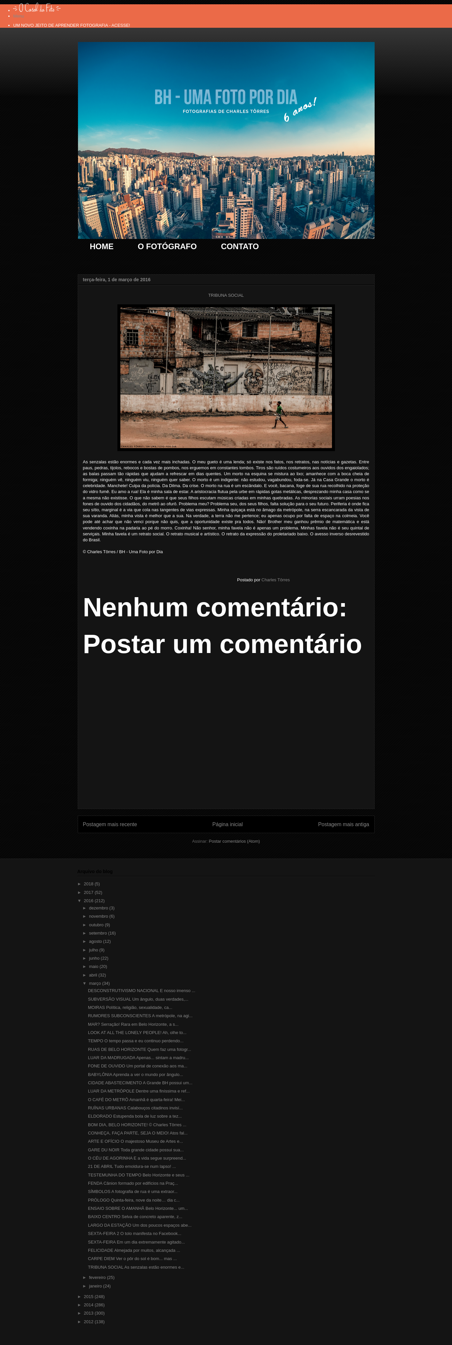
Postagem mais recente (110, 824)
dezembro (99, 907)
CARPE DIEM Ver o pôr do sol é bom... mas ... (132, 1258)
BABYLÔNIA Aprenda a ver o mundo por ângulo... (135, 1074)
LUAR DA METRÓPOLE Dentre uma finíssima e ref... (139, 1091)
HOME (102, 246)
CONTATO (240, 246)
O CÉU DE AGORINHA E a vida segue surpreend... (137, 1158)
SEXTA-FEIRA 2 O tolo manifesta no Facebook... (134, 1233)
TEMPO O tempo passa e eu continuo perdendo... (136, 1040)
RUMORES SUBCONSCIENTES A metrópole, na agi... (140, 1015)
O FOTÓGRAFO (167, 246)
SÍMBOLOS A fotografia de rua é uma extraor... (133, 1191)
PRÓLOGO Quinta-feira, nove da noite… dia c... (134, 1200)
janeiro (96, 1286)
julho (94, 949)
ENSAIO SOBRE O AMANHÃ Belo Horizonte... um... (138, 1208)
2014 (89, 1304)
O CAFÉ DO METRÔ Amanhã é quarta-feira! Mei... (136, 1099)
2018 (89, 883)
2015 (89, 1296)
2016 (89, 900)
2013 (89, 1313)
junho (95, 958)
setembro (98, 933)
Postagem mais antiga (343, 824)
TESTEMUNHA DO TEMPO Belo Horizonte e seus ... (138, 1174)
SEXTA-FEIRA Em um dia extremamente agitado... (136, 1242)
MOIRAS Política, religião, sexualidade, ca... (130, 1007)
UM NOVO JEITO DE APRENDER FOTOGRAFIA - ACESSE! (71, 25)
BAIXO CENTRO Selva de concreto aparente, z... (135, 1216)
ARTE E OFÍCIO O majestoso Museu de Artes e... (135, 1141)
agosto (96, 941)
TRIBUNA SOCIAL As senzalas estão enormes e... (136, 1267)
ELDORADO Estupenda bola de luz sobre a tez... (135, 1116)
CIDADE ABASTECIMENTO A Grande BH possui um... (140, 1082)
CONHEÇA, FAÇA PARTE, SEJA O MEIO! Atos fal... (138, 1133)
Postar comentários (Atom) (234, 841)
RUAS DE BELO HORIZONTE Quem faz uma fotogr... (139, 1049)
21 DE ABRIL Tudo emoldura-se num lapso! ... (132, 1166)
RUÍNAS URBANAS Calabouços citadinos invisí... (135, 1107)
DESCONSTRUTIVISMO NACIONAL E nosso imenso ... (141, 990)
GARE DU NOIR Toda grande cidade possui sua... (136, 1149)
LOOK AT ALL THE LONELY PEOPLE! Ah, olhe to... (137, 1032)
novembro (99, 916)
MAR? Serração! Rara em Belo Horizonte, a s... (133, 1024)
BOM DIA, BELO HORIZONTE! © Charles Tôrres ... (137, 1124)
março (95, 983)
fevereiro (98, 1277)
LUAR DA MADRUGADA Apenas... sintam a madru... (138, 1057)
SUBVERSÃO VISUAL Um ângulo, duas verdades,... (138, 999)
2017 (89, 892)
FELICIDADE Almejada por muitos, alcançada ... (134, 1250)
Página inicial (227, 824)
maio (94, 966)
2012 (89, 1321)
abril (93, 975)
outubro (97, 924)
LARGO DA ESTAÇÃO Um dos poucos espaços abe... (139, 1225)
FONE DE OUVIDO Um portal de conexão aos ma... (137, 1065)
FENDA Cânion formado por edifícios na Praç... (133, 1183)
